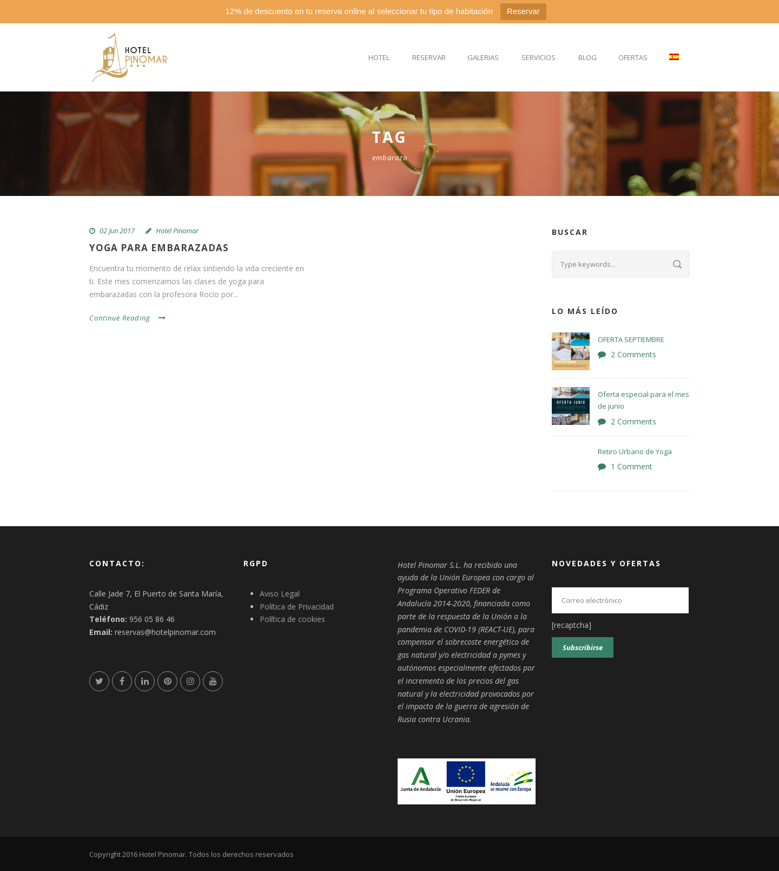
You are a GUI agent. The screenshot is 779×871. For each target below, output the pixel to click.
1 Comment (631, 466)
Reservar (523, 11)
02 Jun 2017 (117, 230)
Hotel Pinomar (177, 230)
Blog (587, 57)
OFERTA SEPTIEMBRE (631, 339)
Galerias (483, 57)
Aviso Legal (280, 593)
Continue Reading (127, 318)
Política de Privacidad (297, 606)
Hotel (379, 57)
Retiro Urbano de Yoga (635, 451)
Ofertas (633, 57)
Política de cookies (292, 619)
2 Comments (633, 354)
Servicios (538, 57)
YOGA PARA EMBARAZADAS (159, 247)
